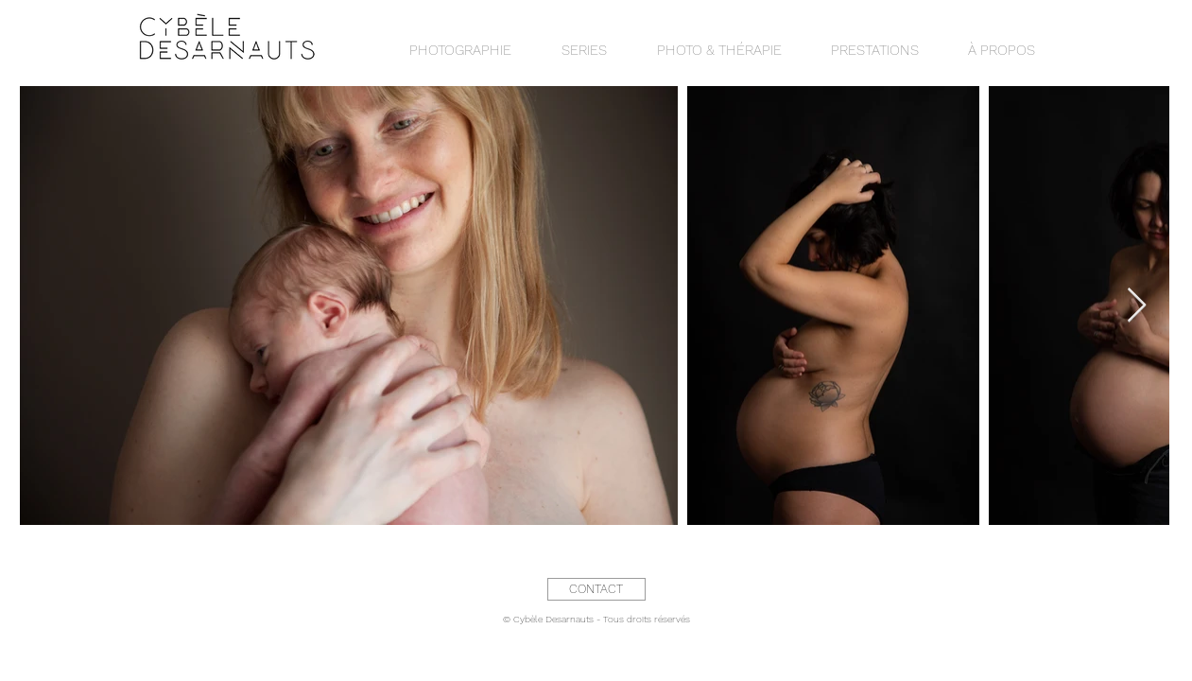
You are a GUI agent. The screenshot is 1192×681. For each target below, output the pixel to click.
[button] (584, 50)
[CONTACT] (596, 589)
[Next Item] (1137, 306)
